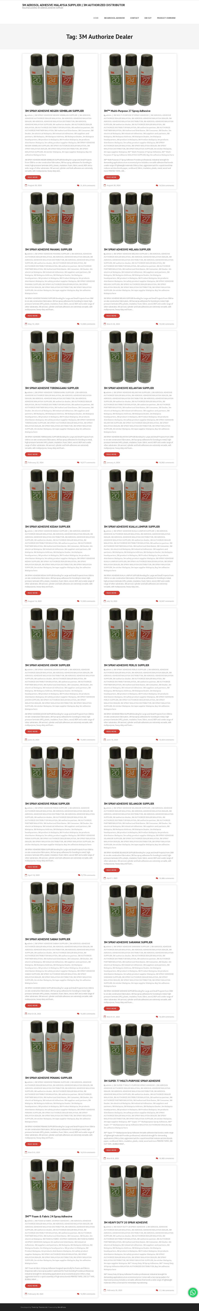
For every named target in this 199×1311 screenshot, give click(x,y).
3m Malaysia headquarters (52, 1247)
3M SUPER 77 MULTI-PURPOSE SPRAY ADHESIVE (132, 1080)
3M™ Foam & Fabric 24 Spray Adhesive (48, 1216)
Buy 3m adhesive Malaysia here (160, 154)
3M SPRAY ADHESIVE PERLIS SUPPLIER (126, 664)
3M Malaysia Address (54, 136)
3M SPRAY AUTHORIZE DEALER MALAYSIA (68, 145)
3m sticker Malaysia (52, 151)
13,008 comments (87, 323)
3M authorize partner (80, 127)
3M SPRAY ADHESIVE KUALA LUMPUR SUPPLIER (132, 526)
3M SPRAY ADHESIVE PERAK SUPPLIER (47, 803)
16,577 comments (87, 462)
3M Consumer (84, 130)
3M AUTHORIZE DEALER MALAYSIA (147, 124)
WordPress (62, 1307)
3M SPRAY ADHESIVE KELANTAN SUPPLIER (129, 387)
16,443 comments (87, 739)
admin (30, 114)
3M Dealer (163, 130)
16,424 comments (166, 739)
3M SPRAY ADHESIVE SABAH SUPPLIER (47, 939)
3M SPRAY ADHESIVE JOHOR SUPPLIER (47, 664)
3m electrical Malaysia (42, 133)
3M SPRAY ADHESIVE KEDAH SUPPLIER (47, 526)
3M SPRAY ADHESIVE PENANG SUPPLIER (48, 1077)
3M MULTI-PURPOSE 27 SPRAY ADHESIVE (131, 114)
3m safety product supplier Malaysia (60, 142)
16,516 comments (87, 1152)
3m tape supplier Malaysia (73, 151)
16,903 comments (87, 1293)
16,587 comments (166, 600)
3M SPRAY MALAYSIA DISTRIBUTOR (63, 148)
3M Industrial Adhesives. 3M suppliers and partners (143, 133)
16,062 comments (166, 462)
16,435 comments (87, 1013)
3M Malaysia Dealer (73, 136)
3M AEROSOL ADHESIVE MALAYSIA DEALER (150, 118)
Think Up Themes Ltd (39, 1307)
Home (96, 17)
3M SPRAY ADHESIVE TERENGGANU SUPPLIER (52, 387)
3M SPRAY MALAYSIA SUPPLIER (139, 148)
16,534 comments (166, 185)
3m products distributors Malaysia (56, 1250)
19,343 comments (166, 323)
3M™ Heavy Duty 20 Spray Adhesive (143, 1262)
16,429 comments (166, 1016)
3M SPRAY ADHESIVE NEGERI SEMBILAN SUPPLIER (54, 110)
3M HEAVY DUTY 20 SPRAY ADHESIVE (126, 1222)
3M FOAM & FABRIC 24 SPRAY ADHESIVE (52, 1220)
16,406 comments (166, 877)
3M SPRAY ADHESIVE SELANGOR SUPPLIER (129, 803)
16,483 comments (166, 1158)
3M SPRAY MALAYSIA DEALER (144, 145)
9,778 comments (88, 874)
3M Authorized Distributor (65, 130)
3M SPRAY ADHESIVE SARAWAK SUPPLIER (128, 942)
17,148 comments (166, 1290)
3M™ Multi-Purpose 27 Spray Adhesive (127, 110)
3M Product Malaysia (68, 139)
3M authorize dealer (62, 124)
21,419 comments (87, 185)
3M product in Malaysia (48, 139)
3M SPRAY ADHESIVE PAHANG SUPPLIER (48, 249)
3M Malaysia (38, 136)
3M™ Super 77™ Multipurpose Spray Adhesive (147, 1121)
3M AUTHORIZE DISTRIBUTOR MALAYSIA (52, 127)
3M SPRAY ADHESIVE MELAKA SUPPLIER (127, 249)
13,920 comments (87, 600)
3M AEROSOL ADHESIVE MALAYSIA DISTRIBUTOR (53, 121)
